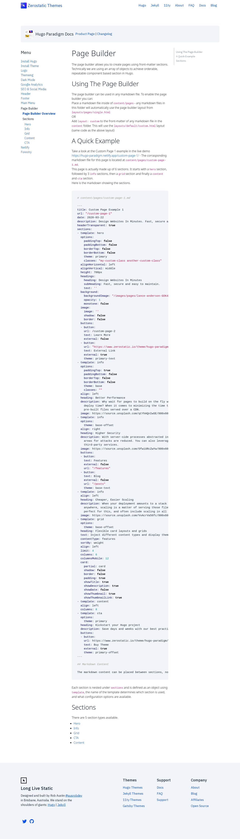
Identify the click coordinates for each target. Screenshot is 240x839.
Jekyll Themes (133, 791)
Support (162, 798)
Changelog (104, 34)
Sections (181, 60)
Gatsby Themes (134, 804)
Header (26, 94)
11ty (167, 5)
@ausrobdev (73, 793)
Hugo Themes (133, 785)
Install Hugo (29, 61)
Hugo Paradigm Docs (54, 34)
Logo (24, 70)
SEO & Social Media (33, 89)
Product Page (85, 34)
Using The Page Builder (189, 52)
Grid (27, 133)
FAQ (191, 5)
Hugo (142, 5)
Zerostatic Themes (45, 5)
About (179, 5)
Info (27, 129)
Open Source (200, 804)
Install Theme (30, 66)
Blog (214, 5)
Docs (202, 5)
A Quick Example (185, 56)
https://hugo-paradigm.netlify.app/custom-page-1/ (105, 155)
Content (29, 138)
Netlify (25, 147)
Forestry (26, 152)
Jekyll (155, 5)
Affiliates (197, 798)
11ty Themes (132, 798)
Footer (25, 98)
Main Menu (28, 103)
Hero (27, 124)
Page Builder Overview (39, 113)
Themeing (27, 75)
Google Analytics (32, 84)
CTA (27, 142)
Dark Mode (28, 80)
